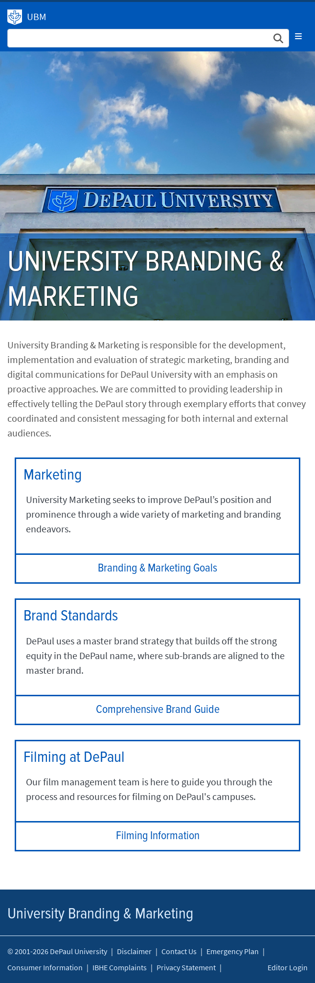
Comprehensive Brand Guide (158, 709)
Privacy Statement (186, 967)
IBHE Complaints (119, 967)
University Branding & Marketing (14, 17)
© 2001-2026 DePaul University (57, 951)
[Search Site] (148, 38)
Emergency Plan (232, 951)
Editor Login (288, 967)
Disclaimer (134, 951)
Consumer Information (45, 967)
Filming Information (158, 836)
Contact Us (179, 951)
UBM (36, 16)
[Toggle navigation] (298, 36)
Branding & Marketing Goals (157, 568)
